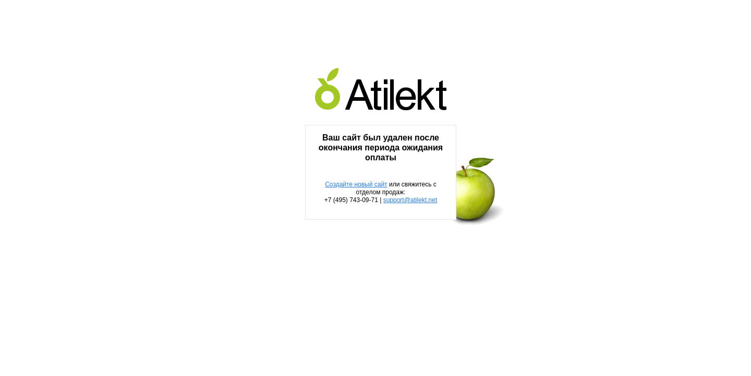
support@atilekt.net (410, 200)
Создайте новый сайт (356, 184)
